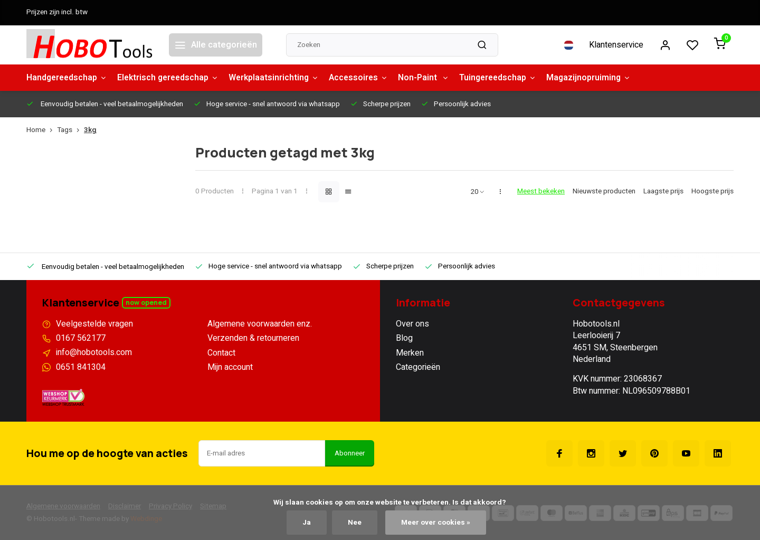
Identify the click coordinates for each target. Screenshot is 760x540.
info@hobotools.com (94, 353)
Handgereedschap (67, 77)
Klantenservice (616, 45)
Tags (70, 130)
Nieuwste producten (604, 192)
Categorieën (418, 367)
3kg (90, 130)
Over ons (412, 324)
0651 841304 (81, 367)
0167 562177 (81, 338)
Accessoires (366, 77)
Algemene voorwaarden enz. (259, 324)
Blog (404, 338)
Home (41, 130)
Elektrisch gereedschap (172, 77)
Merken (410, 353)
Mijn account (230, 367)
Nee (355, 522)
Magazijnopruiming (601, 77)
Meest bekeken (541, 192)
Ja (306, 522)
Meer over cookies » (435, 522)
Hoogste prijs (712, 192)
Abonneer (350, 453)
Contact (221, 353)
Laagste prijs (663, 192)
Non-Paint (433, 77)
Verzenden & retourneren (253, 338)
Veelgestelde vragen (94, 324)
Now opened (146, 302)
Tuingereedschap (508, 77)
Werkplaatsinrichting (280, 77)
